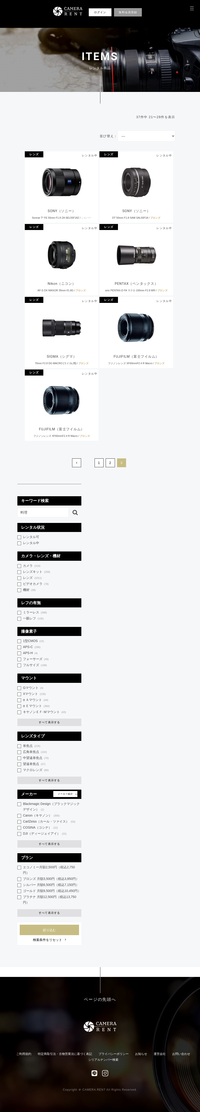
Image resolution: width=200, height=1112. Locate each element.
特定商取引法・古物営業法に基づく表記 (65, 1054)
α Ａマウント (35, 700)
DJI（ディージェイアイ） (45, 834)
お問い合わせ (181, 1054)
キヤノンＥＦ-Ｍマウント (44, 712)
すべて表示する (49, 722)
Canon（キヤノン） (41, 816)
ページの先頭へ (100, 999)
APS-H (30, 653)
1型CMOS (33, 641)
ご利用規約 (23, 1054)
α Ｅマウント (36, 706)
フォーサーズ (36, 659)
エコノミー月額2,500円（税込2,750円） (49, 870)
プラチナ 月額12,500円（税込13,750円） (49, 899)
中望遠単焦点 (36, 758)
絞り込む (49, 930)
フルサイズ (35, 665)
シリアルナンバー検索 (103, 1059)
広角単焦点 (35, 752)
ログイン (100, 12)
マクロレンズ (36, 770)
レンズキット (36, 572)
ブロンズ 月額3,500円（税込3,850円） (51, 879)
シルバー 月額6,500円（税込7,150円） (51, 885)
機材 (29, 590)
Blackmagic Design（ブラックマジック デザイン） (51, 807)
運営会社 (160, 1054)
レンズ (34, 154)
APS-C (32, 647)
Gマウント (33, 688)
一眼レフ (33, 618)
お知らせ (141, 1054)
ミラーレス (35, 612)
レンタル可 (31, 537)
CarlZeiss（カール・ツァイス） (49, 822)
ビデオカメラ (36, 584)
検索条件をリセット (47, 940)
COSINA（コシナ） (40, 828)
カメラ (31, 566)
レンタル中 (31, 543)
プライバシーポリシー (113, 1054)
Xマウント (34, 694)
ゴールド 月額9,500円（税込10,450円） (52, 891)
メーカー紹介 (65, 794)
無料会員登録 (128, 12)
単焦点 (31, 746)
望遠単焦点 (34, 764)
